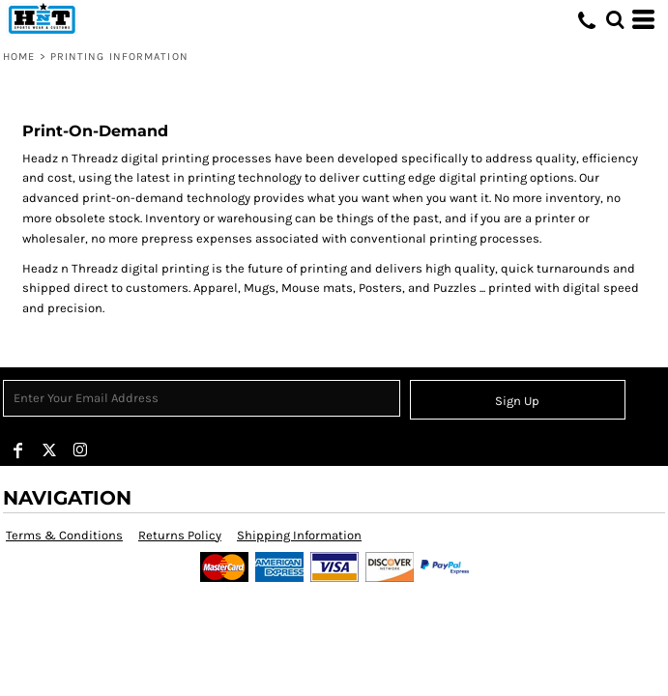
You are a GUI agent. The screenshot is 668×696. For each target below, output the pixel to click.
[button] (614, 19)
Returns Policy (179, 535)
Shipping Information (299, 535)
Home (19, 56)
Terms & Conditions (64, 535)
